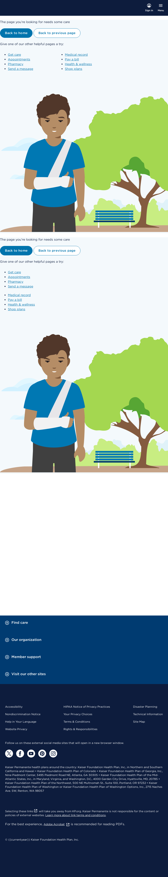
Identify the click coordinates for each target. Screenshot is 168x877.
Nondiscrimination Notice (22, 714)
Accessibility (13, 706)
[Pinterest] (42, 753)
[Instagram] (53, 753)
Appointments (19, 59)
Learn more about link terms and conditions (75, 815)
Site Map (139, 721)
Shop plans (73, 69)
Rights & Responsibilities (80, 729)
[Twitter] (9, 753)
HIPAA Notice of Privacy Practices (86, 706)
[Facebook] (20, 753)
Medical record (76, 55)
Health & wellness (78, 64)
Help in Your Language (20, 721)
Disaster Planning (145, 706)
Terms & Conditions (76, 721)
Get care (14, 55)
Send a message (20, 69)
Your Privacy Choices (77, 714)
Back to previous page (57, 33)
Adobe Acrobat (57, 824)
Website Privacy (16, 729)
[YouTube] (31, 753)
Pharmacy (15, 64)
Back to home (16, 33)
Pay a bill (72, 59)
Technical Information (148, 714)
